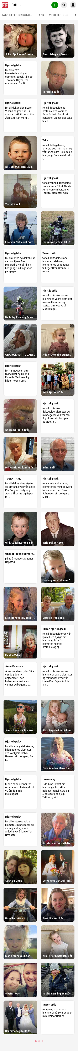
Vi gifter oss (58, 15)
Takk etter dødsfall (17, 15)
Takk (40, 15)
